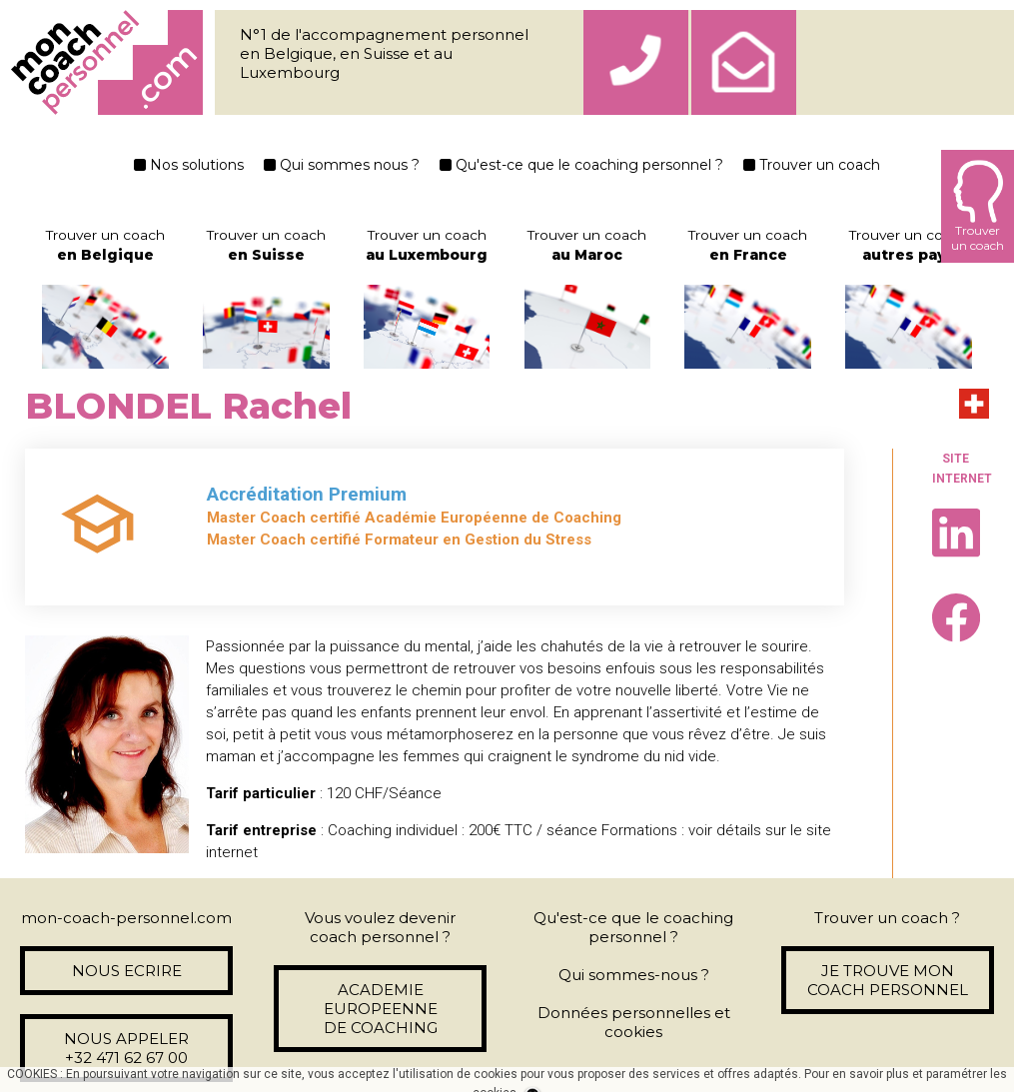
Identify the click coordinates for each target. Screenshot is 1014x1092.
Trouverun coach (977, 206)
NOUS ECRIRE (127, 970)
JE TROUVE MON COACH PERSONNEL (887, 980)
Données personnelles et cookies (633, 1022)
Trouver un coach (811, 165)
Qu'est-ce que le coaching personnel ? (581, 165)
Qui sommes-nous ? (633, 974)
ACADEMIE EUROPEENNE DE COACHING (381, 1008)
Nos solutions (189, 165)
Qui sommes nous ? (342, 165)
